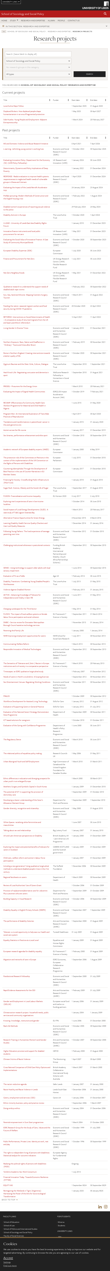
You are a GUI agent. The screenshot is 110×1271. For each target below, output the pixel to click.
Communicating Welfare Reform (16, 644)
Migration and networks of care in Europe (19, 959)
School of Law (9, 1226)
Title (5, 100)
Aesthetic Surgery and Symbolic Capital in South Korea (25, 786)
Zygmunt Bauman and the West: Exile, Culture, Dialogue (25, 364)
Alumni (51, 20)
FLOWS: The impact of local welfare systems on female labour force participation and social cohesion (25, 615)
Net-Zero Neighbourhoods (13, 272)
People (61, 20)
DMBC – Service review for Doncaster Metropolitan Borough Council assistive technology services (23, 624)
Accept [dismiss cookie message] (8, 1258)
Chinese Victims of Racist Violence (16, 1059)
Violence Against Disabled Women (17, 589)
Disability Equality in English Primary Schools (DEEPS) (24, 910)
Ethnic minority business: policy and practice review (23, 1102)
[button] (105, 14)
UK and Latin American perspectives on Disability (22, 835)
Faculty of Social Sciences (14, 1236)
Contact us (73, 20)
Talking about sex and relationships (17, 830)
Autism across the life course (14, 430)
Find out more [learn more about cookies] (10, 1265)
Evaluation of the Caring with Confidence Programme (24, 725)
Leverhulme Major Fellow (13, 106)
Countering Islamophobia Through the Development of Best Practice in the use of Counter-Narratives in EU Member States (25, 471)
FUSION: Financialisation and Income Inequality (22, 496)
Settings (7, 1262)
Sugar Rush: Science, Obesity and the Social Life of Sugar (25, 487)
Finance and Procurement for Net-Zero (18, 258)
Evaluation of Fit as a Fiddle (14, 576)
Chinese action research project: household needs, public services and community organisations (26, 1014)
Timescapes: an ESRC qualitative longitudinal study (23, 671)
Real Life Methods (10, 1025)
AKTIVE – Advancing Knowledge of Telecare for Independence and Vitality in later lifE (22, 596)
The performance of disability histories (18, 921)
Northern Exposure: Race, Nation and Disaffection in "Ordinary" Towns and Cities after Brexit (24, 343)
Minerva (61, 1222)
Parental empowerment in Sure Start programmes (23, 1122)
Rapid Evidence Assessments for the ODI (19, 990)
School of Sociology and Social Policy (22, 14)
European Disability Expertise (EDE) (17, 250)
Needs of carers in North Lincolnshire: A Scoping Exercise (26, 676)
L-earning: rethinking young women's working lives (23, 149)
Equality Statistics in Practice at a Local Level (21, 940)
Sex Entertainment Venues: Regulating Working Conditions (26, 682)
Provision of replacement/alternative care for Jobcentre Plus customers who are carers (25, 892)
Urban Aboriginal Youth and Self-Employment (21, 761)
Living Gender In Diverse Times (15, 328)
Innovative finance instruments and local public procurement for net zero (21, 233)
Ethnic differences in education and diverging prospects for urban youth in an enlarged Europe (26, 780)
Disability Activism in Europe (14, 214)
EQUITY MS (8, 1185)
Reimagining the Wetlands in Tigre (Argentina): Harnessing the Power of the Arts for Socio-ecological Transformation (24, 1193)
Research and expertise (33, 20)
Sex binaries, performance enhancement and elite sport (25, 435)
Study (13, 20)
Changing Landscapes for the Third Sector (20, 608)
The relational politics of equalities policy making (22, 753)
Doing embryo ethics (11, 1108)
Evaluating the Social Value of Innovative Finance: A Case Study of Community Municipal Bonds (25, 241)
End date (93, 100)
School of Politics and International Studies (20, 1229)
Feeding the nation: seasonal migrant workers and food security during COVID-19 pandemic (25, 307)
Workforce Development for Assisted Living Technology (25, 701)
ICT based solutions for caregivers (16, 720)
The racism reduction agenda (14, 1084)
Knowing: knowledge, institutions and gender (21, 1020)
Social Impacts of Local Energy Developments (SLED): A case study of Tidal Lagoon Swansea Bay (25, 511)
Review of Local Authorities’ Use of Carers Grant (22, 885)
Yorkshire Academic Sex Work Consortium (20, 1171)
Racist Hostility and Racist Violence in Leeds (20, 1089)
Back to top (8, 1199)
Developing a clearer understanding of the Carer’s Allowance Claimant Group (23, 801)
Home (4, 20)
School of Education (11, 1222)
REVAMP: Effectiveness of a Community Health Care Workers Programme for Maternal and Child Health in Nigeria (24, 405)
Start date (76, 100)
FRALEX (6, 696)
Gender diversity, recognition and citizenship (21, 808)
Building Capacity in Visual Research (17, 898)
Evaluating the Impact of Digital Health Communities (24, 391)
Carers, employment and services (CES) (19, 1097)
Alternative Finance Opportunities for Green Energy (24, 517)
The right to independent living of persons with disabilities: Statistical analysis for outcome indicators (26, 1154)
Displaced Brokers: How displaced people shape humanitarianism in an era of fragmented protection (24, 113)
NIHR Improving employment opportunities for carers (24, 635)
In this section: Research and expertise (28, 26)
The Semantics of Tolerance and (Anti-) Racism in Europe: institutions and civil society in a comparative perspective (26, 665)
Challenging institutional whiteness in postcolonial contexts (26, 545)
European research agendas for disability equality (22, 951)
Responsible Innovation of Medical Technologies (22, 649)
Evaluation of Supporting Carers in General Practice (23, 706)
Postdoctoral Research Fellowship (16, 976)
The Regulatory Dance (12, 739)
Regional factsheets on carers (14, 877)
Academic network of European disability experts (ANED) (26, 449)
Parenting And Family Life (13, 630)
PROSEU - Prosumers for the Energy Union (20, 386)
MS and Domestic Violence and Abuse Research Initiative (25, 143)
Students (61, 1226)
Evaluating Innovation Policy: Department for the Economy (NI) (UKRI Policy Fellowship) (26, 161)
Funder (56, 100)
